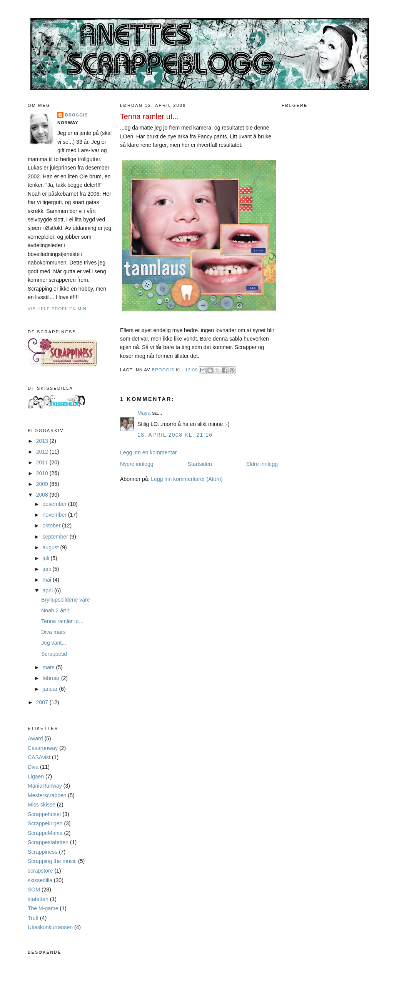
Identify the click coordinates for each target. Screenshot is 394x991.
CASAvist (39, 757)
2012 (43, 452)
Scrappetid (54, 654)
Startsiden (200, 464)
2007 (43, 702)
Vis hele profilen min (57, 308)
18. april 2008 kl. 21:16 (174, 435)
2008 (43, 495)
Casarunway (43, 748)
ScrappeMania (45, 833)
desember (55, 504)
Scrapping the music (52, 861)
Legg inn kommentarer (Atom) (186, 479)
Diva (33, 767)
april (48, 590)
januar (51, 689)
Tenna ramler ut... (62, 621)
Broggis (76, 115)
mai (48, 580)
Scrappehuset (44, 814)
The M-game (43, 908)
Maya (143, 413)
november (55, 515)
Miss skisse (41, 804)
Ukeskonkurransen (50, 927)
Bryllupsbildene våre (65, 600)
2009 (43, 484)
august (51, 547)
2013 (43, 441)
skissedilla (40, 880)
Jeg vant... (53, 643)
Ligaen (36, 776)
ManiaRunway (45, 786)
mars (49, 667)
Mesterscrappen (47, 795)
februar (52, 678)
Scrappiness (42, 852)
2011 (43, 462)
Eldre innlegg (262, 464)
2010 (43, 473)
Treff (33, 918)
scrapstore (40, 871)
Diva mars (53, 632)
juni (48, 569)
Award (35, 738)
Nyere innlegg (137, 464)
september (56, 537)
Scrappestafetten (48, 842)
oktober (52, 525)
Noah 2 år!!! (55, 610)
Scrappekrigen (45, 823)
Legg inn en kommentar (148, 452)
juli (47, 558)
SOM (34, 889)
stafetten (38, 899)
